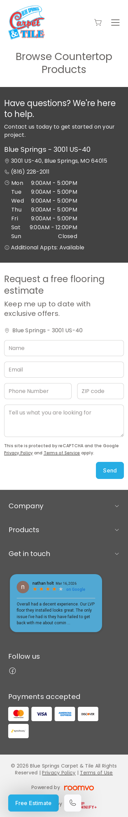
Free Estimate (33, 803)
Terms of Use (96, 772)
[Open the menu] (115, 22)
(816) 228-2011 (30, 172)
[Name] (64, 348)
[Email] (64, 370)
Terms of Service (62, 453)
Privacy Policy (18, 453)
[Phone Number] (38, 391)
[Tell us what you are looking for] (64, 421)
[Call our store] (72, 803)
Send (110, 470)
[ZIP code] (100, 391)
